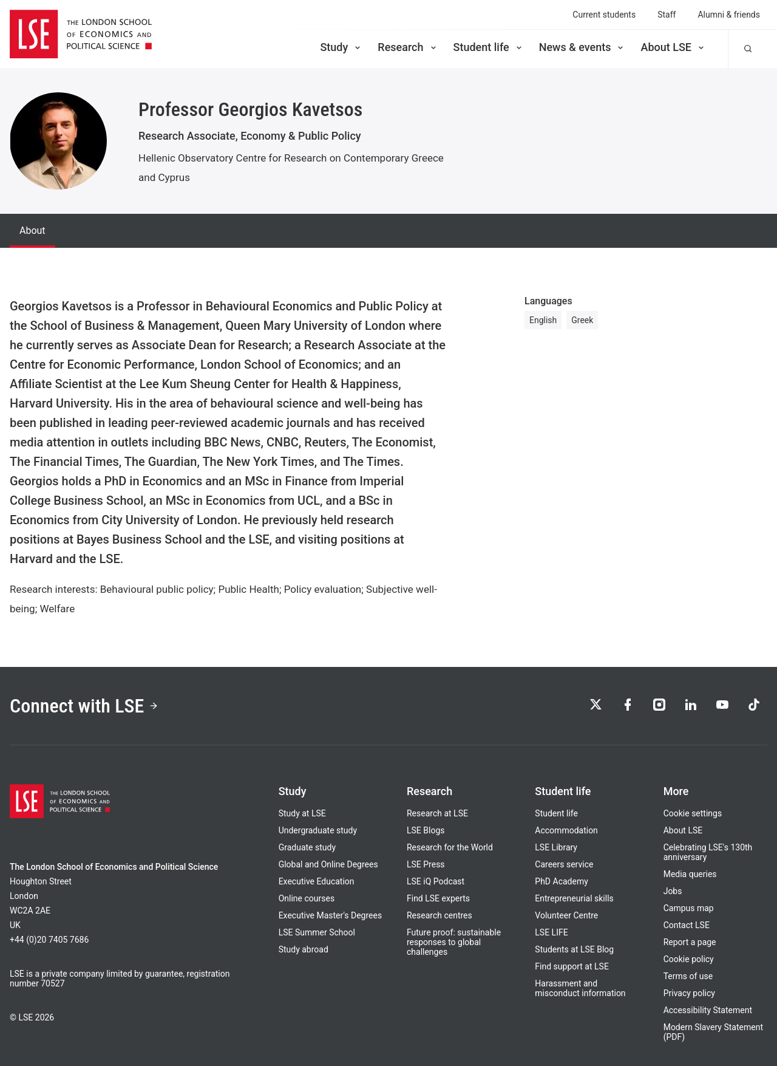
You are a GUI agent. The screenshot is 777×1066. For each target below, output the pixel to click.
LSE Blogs (425, 830)
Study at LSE (302, 813)
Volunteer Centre (566, 915)
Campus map (688, 908)
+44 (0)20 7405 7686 (49, 940)
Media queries (690, 874)
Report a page (689, 942)
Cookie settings (692, 813)
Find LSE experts (438, 898)
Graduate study (307, 847)
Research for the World (450, 847)
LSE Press (426, 864)
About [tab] (32, 230)
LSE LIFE (551, 932)
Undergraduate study (318, 830)
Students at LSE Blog (574, 949)
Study (341, 47)
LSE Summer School (317, 932)
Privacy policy (689, 993)
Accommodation (566, 830)
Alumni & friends (728, 14)
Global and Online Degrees (328, 864)
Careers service (564, 864)
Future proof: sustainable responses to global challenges (454, 942)
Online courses (306, 898)
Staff (666, 14)
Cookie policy (688, 959)
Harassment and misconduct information (580, 988)
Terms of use (688, 976)
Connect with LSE (84, 705)
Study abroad (303, 949)
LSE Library (556, 847)
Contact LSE (686, 925)
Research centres (439, 915)
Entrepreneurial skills (574, 898)
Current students (604, 14)
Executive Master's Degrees (330, 915)
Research (408, 47)
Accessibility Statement (707, 1010)
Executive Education (317, 881)
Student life (488, 47)
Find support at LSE (572, 966)
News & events (582, 47)
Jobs (672, 891)
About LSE (673, 47)
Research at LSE (437, 813)
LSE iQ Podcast (435, 881)
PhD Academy (561, 881)
